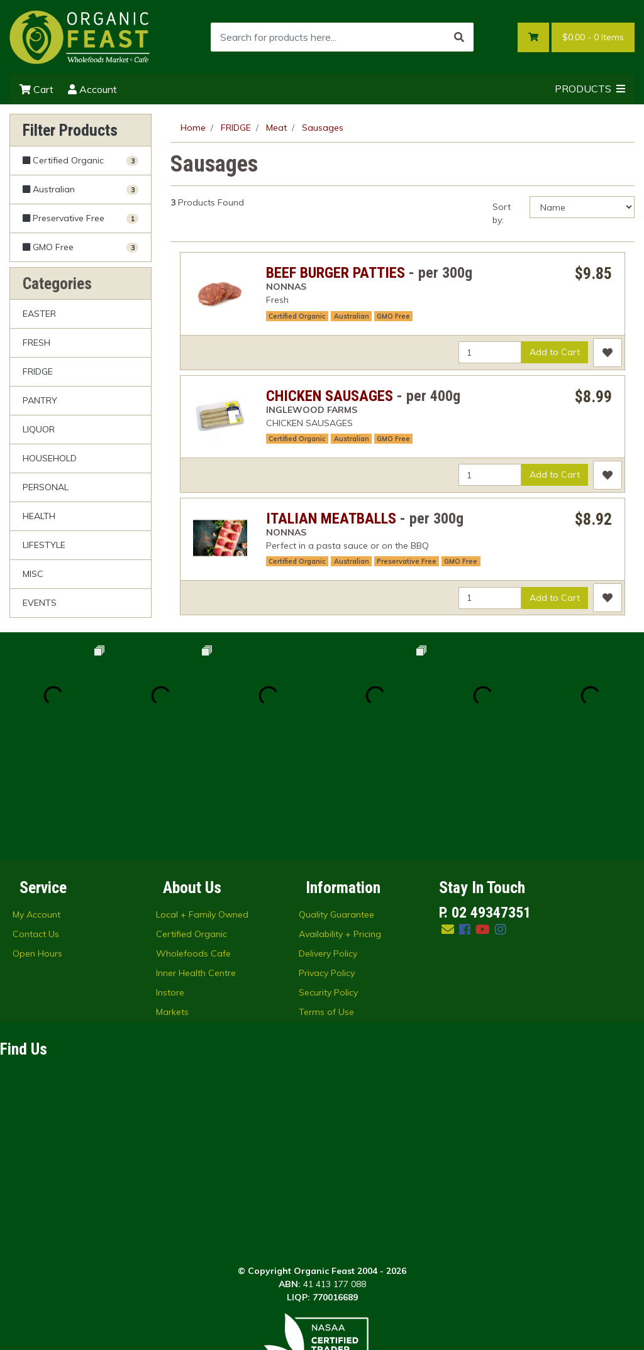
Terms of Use (326, 905)
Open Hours (37, 846)
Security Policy (328, 885)
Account (92, 89)
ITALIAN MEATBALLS (331, 518)
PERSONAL (46, 487)
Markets (172, 905)
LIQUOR (39, 429)
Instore (170, 885)
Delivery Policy (328, 846)
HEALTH (39, 516)
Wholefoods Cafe (193, 846)
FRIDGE (38, 371)
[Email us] (447, 822)
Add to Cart (555, 352)
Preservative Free (406, 561)
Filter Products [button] (70, 130)
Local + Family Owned (202, 807)
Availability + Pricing (340, 827)
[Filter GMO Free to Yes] (80, 247)
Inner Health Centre (196, 866)
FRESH (36, 342)
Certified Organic (297, 316)
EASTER (39, 313)
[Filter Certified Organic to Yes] (80, 160)
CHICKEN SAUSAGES (329, 396)
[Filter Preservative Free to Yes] (80, 218)
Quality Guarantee (336, 807)
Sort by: (501, 213)
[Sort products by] (582, 207)
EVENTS (40, 602)
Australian (351, 316)
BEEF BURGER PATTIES (335, 273)
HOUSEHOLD (50, 458)
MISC (33, 573)
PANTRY (40, 400)
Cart (36, 89)
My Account (36, 807)
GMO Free (393, 316)
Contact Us (36, 827)
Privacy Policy (327, 866)
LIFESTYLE (44, 545)
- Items (593, 37)
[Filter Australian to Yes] (80, 189)
